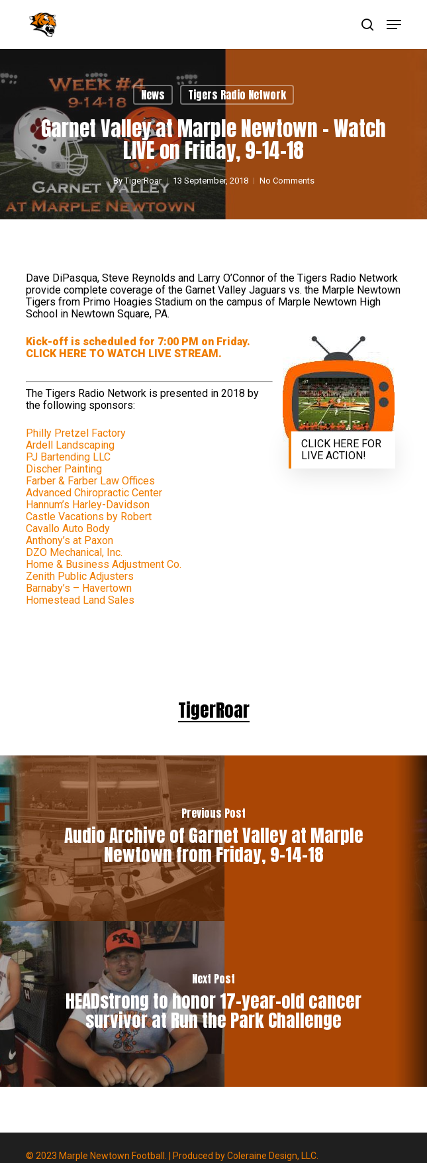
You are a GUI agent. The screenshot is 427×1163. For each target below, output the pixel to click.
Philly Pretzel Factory (76, 433)
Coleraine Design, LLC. (272, 1155)
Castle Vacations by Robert (89, 516)
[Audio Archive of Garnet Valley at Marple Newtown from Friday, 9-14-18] (213, 838)
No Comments (287, 181)
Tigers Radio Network (237, 95)
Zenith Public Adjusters (80, 576)
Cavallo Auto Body (68, 528)
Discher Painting (64, 469)
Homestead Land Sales (80, 600)
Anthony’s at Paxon (69, 540)
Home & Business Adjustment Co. (103, 564)
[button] (394, 24)
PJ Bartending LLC (68, 457)
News (153, 95)
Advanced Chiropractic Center (94, 492)
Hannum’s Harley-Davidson (88, 504)
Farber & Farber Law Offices (90, 480)
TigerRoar (143, 181)
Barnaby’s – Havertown (79, 588)
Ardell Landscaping (70, 445)
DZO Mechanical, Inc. (74, 552)
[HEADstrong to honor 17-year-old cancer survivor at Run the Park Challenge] (213, 1004)
